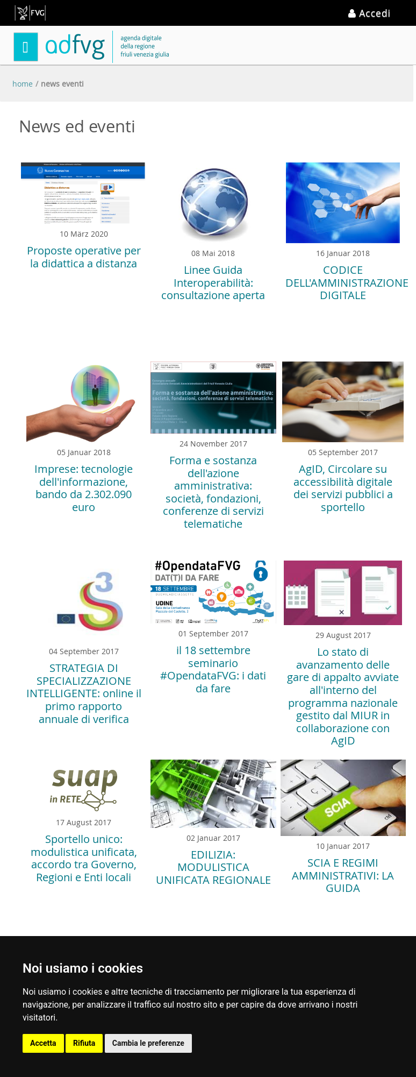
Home (22, 84)
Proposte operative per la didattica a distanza (84, 257)
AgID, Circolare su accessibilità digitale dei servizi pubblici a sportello (343, 488)
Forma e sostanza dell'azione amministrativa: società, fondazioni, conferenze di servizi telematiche (213, 492)
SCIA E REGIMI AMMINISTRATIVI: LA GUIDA (343, 875)
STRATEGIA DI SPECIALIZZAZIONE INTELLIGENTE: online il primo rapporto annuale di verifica (83, 693)
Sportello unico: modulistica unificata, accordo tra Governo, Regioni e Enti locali (84, 858)
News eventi (62, 84)
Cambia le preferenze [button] (148, 1043)
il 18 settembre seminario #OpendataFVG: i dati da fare (213, 669)
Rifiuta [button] (84, 1043)
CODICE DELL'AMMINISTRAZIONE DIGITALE (346, 282)
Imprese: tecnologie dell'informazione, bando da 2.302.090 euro (83, 488)
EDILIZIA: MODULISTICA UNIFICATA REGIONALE (213, 867)
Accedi (369, 12)
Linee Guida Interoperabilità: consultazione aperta (213, 282)
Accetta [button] (43, 1043)
